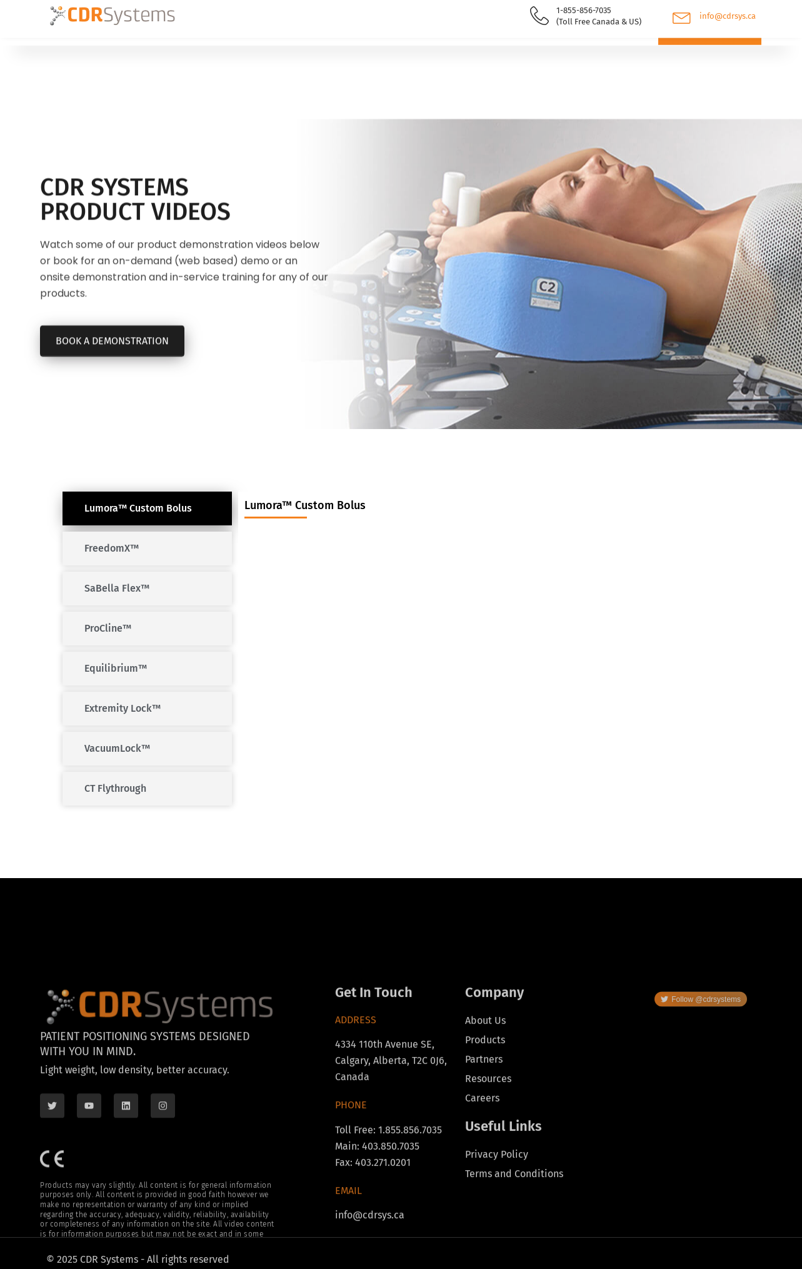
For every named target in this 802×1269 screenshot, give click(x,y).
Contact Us (450, 47)
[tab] (147, 508)
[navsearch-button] (609, 49)
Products (81, 47)
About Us (373, 47)
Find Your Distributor (184, 47)
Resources (290, 47)
